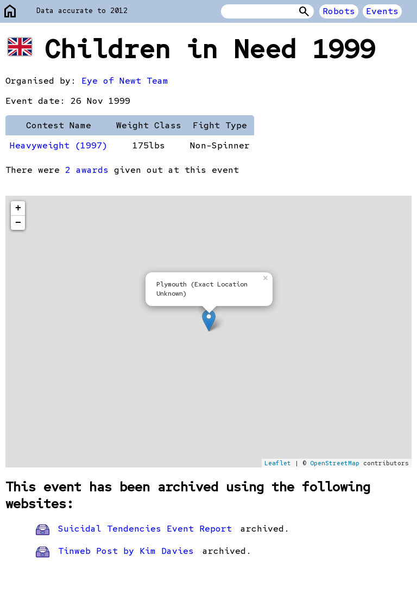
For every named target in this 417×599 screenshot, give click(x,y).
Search (304, 11)
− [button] (18, 222)
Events (382, 11)
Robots (339, 11)
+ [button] (18, 208)
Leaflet (277, 463)
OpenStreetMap (334, 463)
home (10, 11)
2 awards (87, 170)
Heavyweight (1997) (59, 145)
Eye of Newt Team (124, 80)
